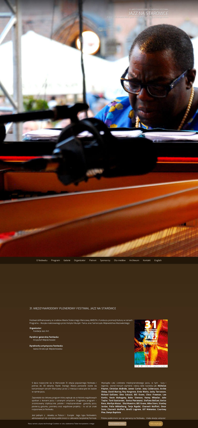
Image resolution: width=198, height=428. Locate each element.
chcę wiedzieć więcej (117, 424)
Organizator (79, 260)
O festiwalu (41, 260)
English (158, 260)
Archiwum (134, 260)
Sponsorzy (105, 260)
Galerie (67, 260)
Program (55, 260)
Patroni (92, 260)
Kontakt (147, 260)
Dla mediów (120, 260)
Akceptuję (156, 423)
